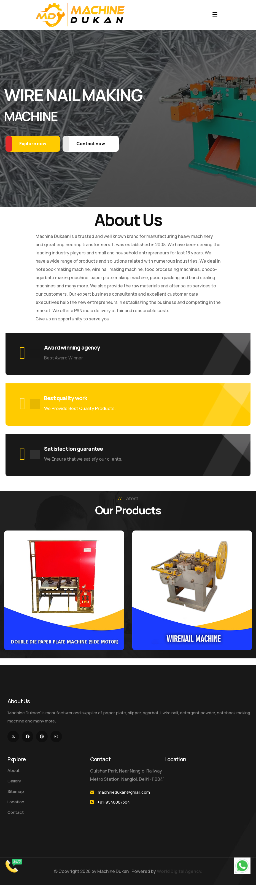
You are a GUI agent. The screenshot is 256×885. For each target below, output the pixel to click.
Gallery (14, 781)
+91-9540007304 (113, 802)
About (13, 770)
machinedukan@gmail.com (124, 792)
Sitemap (15, 791)
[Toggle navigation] (215, 14)
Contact (15, 812)
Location (15, 802)
